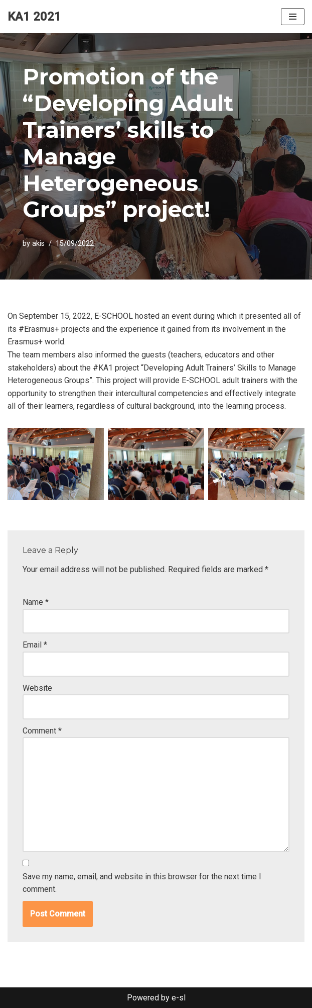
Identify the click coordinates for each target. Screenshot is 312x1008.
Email (35, 645)
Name (36, 602)
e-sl (179, 997)
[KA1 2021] (34, 16)
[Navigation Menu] (292, 16)
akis (38, 243)
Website (37, 688)
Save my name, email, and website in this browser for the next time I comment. (142, 883)
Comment (42, 731)
